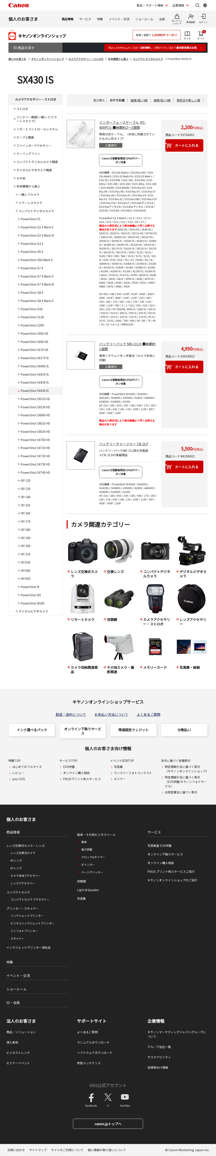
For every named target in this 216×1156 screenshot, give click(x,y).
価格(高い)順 (139, 100)
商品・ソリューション (21, 1032)
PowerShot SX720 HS (35, 456)
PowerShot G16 (32, 309)
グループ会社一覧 (159, 1047)
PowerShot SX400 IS (35, 366)
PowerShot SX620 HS (35, 431)
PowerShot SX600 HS (35, 415)
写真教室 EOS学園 (159, 845)
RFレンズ (16, 860)
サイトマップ (38, 1150)
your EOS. (19, 779)
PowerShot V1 (30, 219)
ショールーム (144, 19)
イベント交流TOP (122, 760)
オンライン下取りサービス (82, 731)
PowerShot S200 (32, 325)
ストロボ (22, 109)
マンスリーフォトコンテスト (133, 773)
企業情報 (155, 1021)
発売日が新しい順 (188, 100)
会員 (162, 19)
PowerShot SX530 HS (35, 407)
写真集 (81, 898)
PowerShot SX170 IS (35, 358)
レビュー (18, 773)
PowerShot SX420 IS (35, 382)
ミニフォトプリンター (24, 931)
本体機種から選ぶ (118, 59)
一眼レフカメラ (29, 194)
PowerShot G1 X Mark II (37, 227)
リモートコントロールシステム (37, 129)
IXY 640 (25, 570)
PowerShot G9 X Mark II (37, 301)
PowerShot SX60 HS (34, 342)
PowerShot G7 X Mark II (37, 276)
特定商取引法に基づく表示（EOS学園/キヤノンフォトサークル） (186, 781)
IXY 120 (25, 480)
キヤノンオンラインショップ (47, 59)
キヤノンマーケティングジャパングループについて (176, 1034)
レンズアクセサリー (23, 883)
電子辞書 (86, 849)
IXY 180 (25, 529)
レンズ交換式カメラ (23, 853)
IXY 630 (25, 562)
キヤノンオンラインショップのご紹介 (172, 880)
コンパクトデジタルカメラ (148, 59)
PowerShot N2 (31, 595)
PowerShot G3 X (32, 243)
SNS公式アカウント (108, 1085)
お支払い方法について (111, 714)
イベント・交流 (119, 19)
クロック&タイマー (93, 857)
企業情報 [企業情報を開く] (178, 5)
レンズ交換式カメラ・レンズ (25, 845)
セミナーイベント (18, 1063)
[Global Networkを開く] (205, 5)
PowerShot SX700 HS (35, 440)
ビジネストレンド (18, 1053)
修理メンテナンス (89, 1063)
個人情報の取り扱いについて (107, 1150)
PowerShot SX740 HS (35, 472)
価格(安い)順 (162, 100)
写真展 (118, 767)
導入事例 (12, 1042)
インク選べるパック (32, 729)
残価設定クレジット (133, 729)
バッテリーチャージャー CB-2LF (123, 443)
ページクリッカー (92, 872)
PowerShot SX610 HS (35, 423)
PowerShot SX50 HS (34, 333)
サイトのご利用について (67, 1150)
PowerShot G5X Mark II (37, 260)
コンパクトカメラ (18, 892)
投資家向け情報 (157, 1067)
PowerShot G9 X (32, 292)
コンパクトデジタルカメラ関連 (37, 162)
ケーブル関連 (25, 137)
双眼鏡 (81, 881)
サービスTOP (68, 760)
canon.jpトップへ (108, 1123)
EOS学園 (69, 767)
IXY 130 (25, 489)
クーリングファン (28, 153)
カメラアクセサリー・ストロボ (86, 59)
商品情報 (67, 19)
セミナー (120, 779)
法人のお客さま (21, 1021)
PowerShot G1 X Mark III (37, 235)
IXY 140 (25, 497)
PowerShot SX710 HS (35, 448)
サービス (85, 19)
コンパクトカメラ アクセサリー (30, 899)
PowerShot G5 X (32, 252)
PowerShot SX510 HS (35, 399)
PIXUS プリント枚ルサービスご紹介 (171, 871)
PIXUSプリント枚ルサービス (82, 779)
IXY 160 (25, 513)
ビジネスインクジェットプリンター (32, 923)
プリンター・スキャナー (22, 908)
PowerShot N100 (32, 603)
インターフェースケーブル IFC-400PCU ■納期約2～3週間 (122, 125)
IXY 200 (25, 546)
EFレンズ (16, 868)
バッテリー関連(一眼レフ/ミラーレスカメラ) (36, 119)
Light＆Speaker (88, 890)
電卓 (84, 842)
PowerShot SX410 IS (35, 374)
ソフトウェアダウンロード (94, 1053)
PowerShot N (30, 587)
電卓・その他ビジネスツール (96, 834)
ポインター (88, 865)
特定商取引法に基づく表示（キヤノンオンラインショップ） (187, 769)
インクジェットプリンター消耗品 (28, 947)
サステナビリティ (159, 1057)
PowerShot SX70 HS (34, 350)
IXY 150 (25, 505)
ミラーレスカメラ (30, 203)
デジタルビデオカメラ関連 (34, 170)
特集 (100, 19)
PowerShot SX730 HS (35, 464)
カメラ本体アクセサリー (25, 876)
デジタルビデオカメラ (33, 611)
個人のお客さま (23, 19)
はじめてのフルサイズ (27, 767)
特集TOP (14, 760)
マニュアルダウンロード (93, 1042)
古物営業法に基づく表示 (181, 792)
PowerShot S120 (32, 317)
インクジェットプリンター (27, 916)
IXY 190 (25, 538)
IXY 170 (25, 521)
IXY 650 (25, 578)
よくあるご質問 (148, 714)
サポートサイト (92, 1021)
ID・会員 (13, 1002)
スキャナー (17, 938)
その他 (20, 178)
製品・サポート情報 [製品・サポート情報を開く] (150, 5)
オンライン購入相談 (76, 773)
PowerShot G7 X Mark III (37, 284)
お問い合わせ (16, 1150)
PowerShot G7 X (32, 268)
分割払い (184, 729)
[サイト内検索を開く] (197, 5)
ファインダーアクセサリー (33, 145)
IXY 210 (25, 554)
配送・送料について (71, 714)
